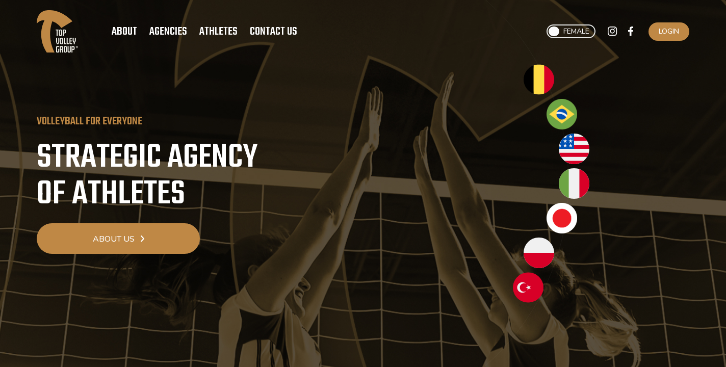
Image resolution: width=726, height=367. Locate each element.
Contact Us (273, 31)
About (124, 31)
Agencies (168, 31)
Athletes (218, 31)
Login (669, 31)
